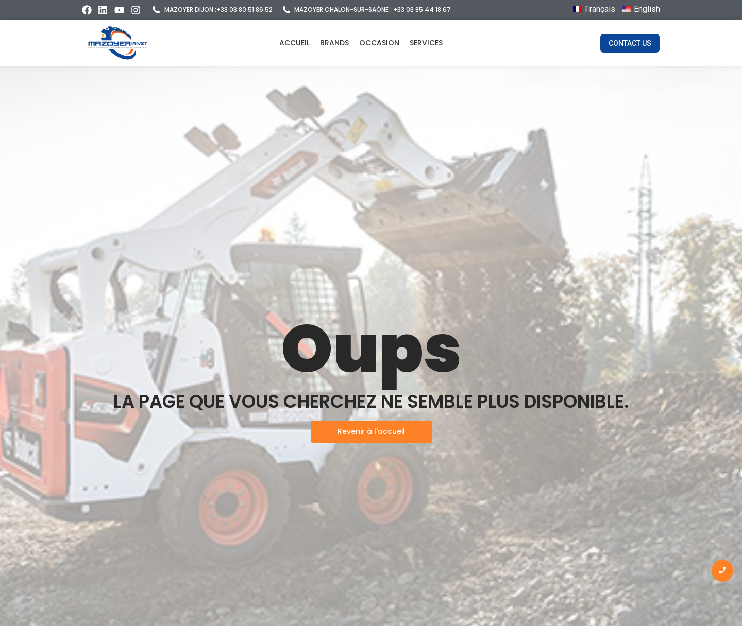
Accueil (294, 43)
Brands (334, 43)
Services (426, 43)
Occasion (379, 43)
